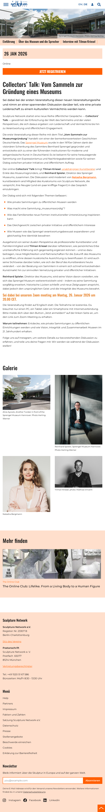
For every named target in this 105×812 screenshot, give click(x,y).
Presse (7, 731)
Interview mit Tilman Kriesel (79, 42)
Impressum (10, 709)
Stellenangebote (13, 736)
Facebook (32, 800)
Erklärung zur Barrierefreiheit (20, 753)
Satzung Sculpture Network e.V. (21, 720)
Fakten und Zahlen (14, 714)
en (80, 4)
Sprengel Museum (36, 142)
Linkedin (51, 800)
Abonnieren (92, 780)
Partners (8, 703)
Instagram (12, 800)
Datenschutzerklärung (34, 792)
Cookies (7, 747)
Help (5, 698)
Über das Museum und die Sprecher (39, 42)
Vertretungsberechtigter (17, 666)
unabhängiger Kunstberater (78, 169)
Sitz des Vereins (12, 641)
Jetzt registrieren (52, 71)
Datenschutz (10, 725)
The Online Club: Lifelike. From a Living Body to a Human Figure (51, 586)
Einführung (9, 42)
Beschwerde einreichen (17, 742)
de (85, 4)
